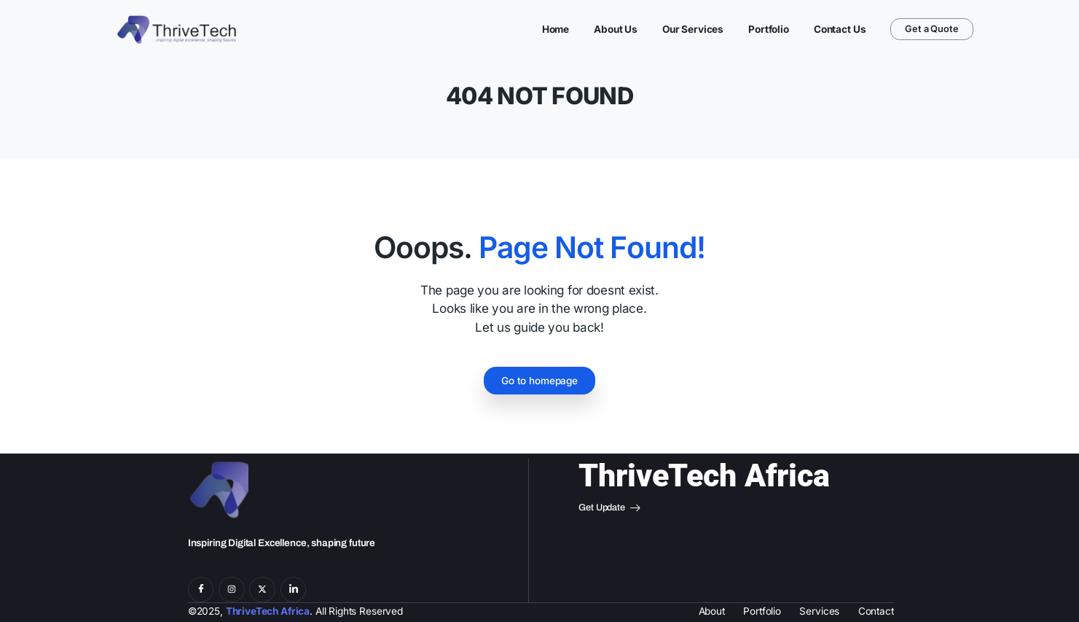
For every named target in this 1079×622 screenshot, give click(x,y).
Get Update (609, 508)
